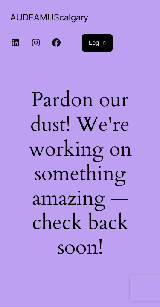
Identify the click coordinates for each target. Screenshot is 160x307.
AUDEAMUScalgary (49, 17)
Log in (97, 42)
